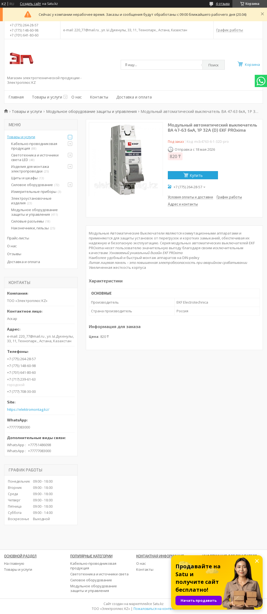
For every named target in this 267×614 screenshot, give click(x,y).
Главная (16, 97)
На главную (14, 563)
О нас (76, 97)
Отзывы (14, 253)
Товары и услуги (47, 97)
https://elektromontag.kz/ (28, 409)
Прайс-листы (18, 238)
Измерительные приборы (33, 191)
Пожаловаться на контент (154, 608)
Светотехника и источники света (99, 574)
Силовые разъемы (27, 221)
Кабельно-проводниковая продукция (34, 146)
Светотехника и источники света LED (35, 157)
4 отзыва (223, 3)
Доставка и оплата (134, 97)
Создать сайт (30, 4)
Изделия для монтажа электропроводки (30, 169)
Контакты (99, 97)
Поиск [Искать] (213, 65)
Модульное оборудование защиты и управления (91, 111)
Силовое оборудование (32, 184)
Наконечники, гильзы (30, 228)
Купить (196, 175)
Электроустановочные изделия (31, 200)
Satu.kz (158, 603)
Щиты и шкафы (24, 177)
